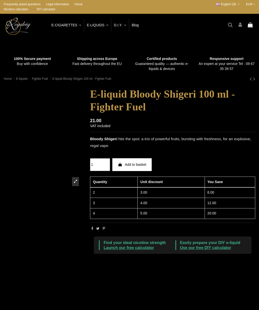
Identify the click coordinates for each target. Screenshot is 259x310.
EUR (250, 4)
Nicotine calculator (16, 9)
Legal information (58, 4)
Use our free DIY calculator (205, 248)
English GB (228, 4)
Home (78, 4)
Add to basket (132, 165)
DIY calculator (46, 9)
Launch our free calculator (129, 248)
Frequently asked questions (22, 4)
